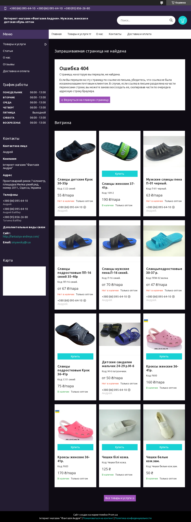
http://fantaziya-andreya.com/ (21, 236)
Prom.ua (113, 514)
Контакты (115, 34)
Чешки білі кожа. (115, 457)
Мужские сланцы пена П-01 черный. (164, 181)
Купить (119, 173)
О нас (99, 34)
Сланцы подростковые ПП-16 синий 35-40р (74, 272)
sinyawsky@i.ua (21, 242)
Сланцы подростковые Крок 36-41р (73, 370)
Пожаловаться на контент (98, 518)
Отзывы (8, 64)
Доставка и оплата (139, 34)
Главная (57, 34)
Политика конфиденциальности (133, 518)
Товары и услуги (77, 34)
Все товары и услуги (118, 498)
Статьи (8, 50)
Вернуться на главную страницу (86, 99)
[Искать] (171, 20)
